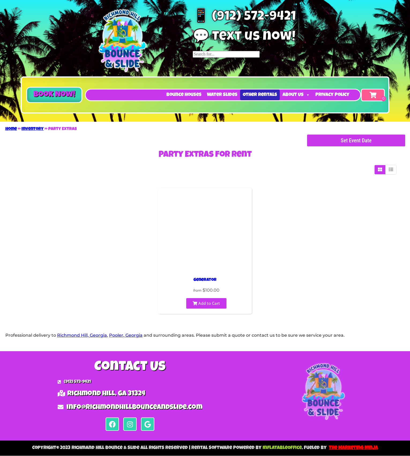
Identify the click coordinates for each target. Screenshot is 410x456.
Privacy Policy (332, 94)
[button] (54, 95)
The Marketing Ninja (353, 448)
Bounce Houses (184, 94)
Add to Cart (206, 303)
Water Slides (222, 94)
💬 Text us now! (244, 37)
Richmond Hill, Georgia (82, 335)
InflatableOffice (282, 448)
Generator (205, 280)
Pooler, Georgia (126, 335)
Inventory (32, 129)
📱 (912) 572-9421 (244, 17)
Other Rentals (260, 94)
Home (11, 129)
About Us (296, 95)
